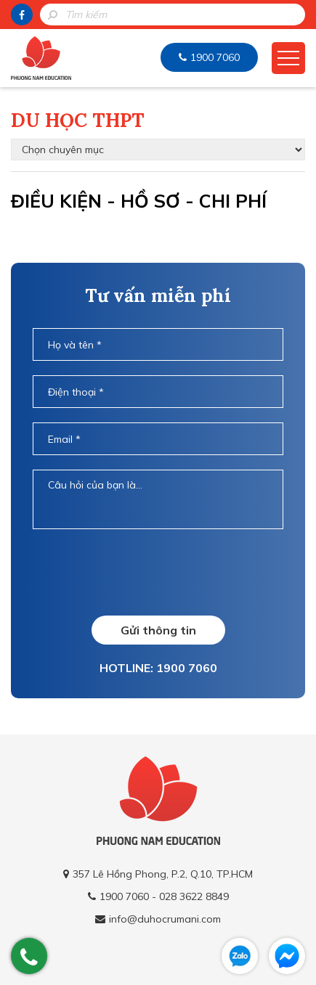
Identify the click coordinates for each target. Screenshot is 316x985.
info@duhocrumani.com (165, 918)
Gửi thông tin (158, 630)
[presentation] (157, 572)
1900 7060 (215, 57)
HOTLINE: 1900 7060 (158, 668)
